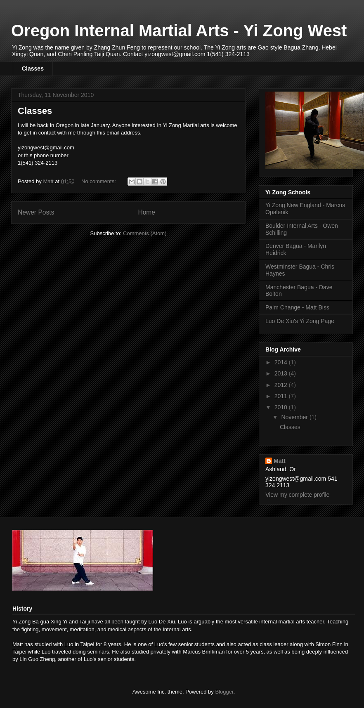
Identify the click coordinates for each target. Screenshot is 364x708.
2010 (281, 407)
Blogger (224, 692)
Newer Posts (36, 212)
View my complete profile (297, 494)
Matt (280, 461)
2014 (281, 362)
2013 (281, 373)
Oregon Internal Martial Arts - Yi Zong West (179, 30)
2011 (281, 396)
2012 (281, 385)
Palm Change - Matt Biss (297, 307)
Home (146, 212)
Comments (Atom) (144, 233)
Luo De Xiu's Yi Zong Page (299, 321)
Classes (33, 68)
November (295, 417)
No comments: (99, 181)
